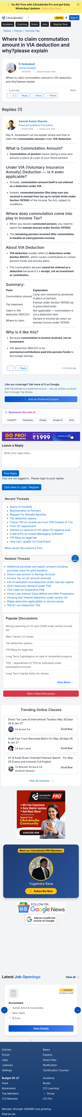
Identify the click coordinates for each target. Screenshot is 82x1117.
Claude (42, 420)
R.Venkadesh (27, 64)
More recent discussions (20, 548)
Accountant (16, 1002)
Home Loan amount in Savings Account (31, 574)
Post (39, 548)
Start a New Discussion (41, 693)
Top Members (10, 1093)
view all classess (41, 780)
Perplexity (28, 420)
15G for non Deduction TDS (23, 605)
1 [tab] (26, 1040)
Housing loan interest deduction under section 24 (37, 597)
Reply (23, 95)
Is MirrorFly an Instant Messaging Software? (36, 533)
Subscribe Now (41, 891)
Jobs (44, 24)
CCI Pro (47, 1098)
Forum (6, 1054)
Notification (50, 1065)
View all (73, 977)
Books (34, 24)
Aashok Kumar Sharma (33, 121)
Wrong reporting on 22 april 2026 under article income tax (39, 628)
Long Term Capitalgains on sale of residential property (39, 656)
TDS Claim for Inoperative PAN (25, 589)
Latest (21, 976)
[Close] (78, 4)
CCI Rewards (10, 1098)
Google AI (58, 420)
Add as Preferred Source (41, 399)
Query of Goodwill (21, 506)
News (46, 1049)
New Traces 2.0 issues (19, 636)
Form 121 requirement (23, 526)
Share (37, 95)
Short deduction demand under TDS (29, 586)
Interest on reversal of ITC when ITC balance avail (40, 530)
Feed (5, 1083)
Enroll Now (66, 729)
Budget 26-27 (10, 1078)
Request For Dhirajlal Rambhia (28, 514)
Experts (47, 1054)
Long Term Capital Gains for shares (27, 673)
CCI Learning (51, 1088)
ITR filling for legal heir (23, 537)
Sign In (74, 17)
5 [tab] (45, 1040)
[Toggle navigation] (28, 18)
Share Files (49, 1060)
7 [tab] (55, 1040)
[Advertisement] (41, 950)
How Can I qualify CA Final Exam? (30, 541)
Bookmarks (9, 1088)
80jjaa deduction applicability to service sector (35, 601)
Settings (7, 1070)
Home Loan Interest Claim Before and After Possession (40, 593)
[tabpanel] (41, 1010)
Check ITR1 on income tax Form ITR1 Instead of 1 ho (41, 522)
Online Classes (41, 710)
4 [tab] (41, 1040)
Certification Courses (56, 1070)
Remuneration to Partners (25, 510)
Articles (6, 1049)
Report (73, 90)
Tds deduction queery (23, 518)
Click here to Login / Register (21, 487)
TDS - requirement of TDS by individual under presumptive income (34, 664)
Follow (51, 95)
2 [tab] (31, 1040)
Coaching (22, 24)
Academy (8, 24)
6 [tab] (50, 1040)
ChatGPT (11, 420)
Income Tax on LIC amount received (29, 578)
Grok (71, 420)
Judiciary (7, 1065)
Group (48, 1093)
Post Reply (10, 473)
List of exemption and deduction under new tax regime (40, 582)
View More (65, 682)
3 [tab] (36, 1040)
